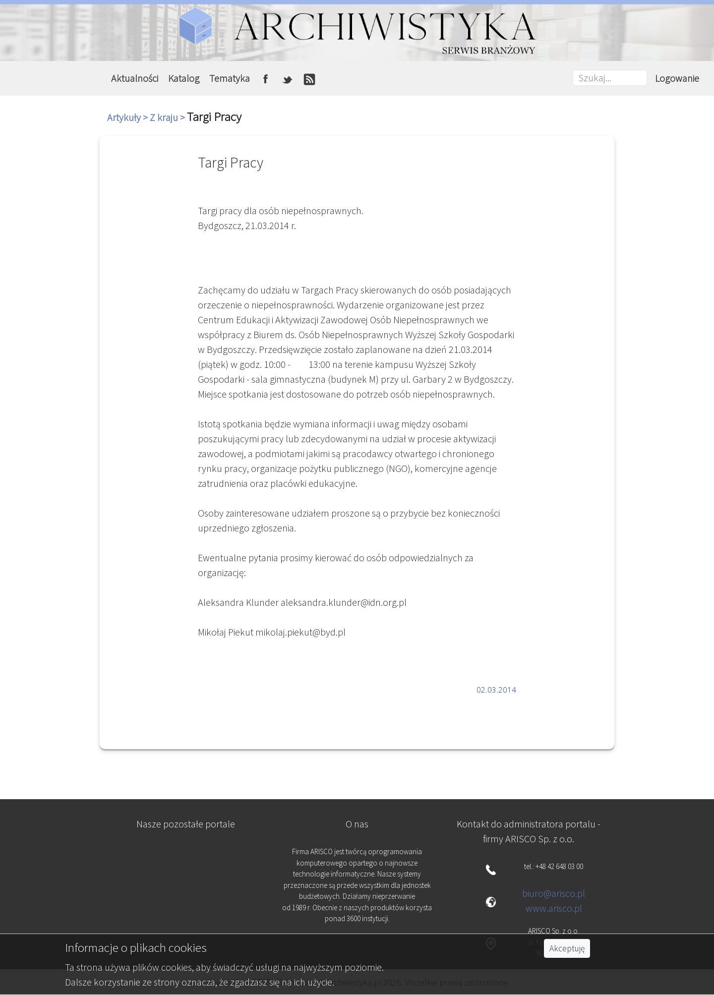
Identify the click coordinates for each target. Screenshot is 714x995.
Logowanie (677, 78)
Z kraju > (168, 117)
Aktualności (134, 78)
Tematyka (229, 78)
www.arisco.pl (554, 908)
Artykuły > (128, 117)
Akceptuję (567, 948)
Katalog (183, 78)
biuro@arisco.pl (553, 893)
